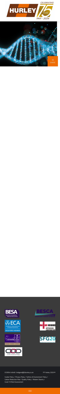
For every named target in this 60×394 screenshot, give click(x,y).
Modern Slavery (38, 379)
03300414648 (10, 372)
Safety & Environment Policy (36, 377)
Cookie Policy (9, 377)
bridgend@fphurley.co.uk (24, 372)
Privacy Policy (20, 377)
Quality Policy (26, 379)
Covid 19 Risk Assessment (14, 382)
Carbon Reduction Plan (12, 379)
